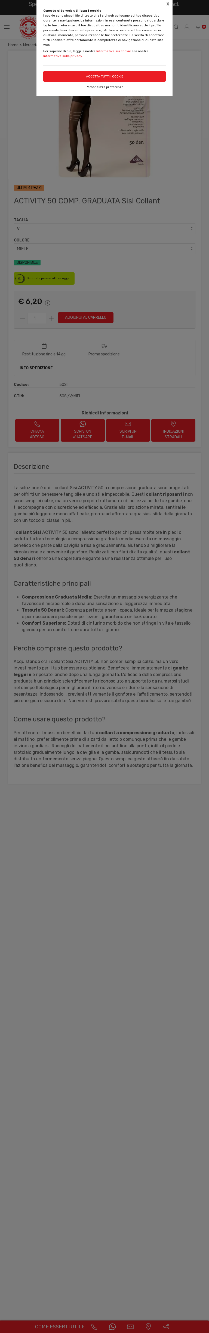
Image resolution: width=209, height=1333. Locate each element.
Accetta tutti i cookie (104, 76)
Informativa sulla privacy (62, 56)
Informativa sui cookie (113, 51)
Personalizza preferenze (104, 87)
